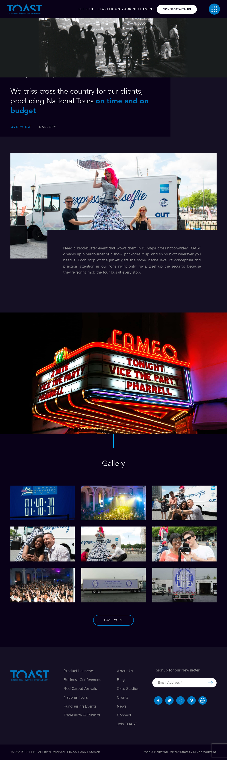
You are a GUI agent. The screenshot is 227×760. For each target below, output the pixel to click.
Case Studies (128, 689)
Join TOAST (127, 724)
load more (113, 620)
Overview (21, 127)
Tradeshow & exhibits (82, 715)
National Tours (76, 697)
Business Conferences (82, 680)
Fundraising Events (80, 706)
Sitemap (94, 752)
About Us (125, 671)
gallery (47, 127)
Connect (124, 715)
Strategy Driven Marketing (198, 752)
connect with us (176, 9)
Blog (121, 680)
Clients (122, 697)
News (121, 706)
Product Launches (79, 671)
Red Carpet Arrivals (80, 689)
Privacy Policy (76, 752)
